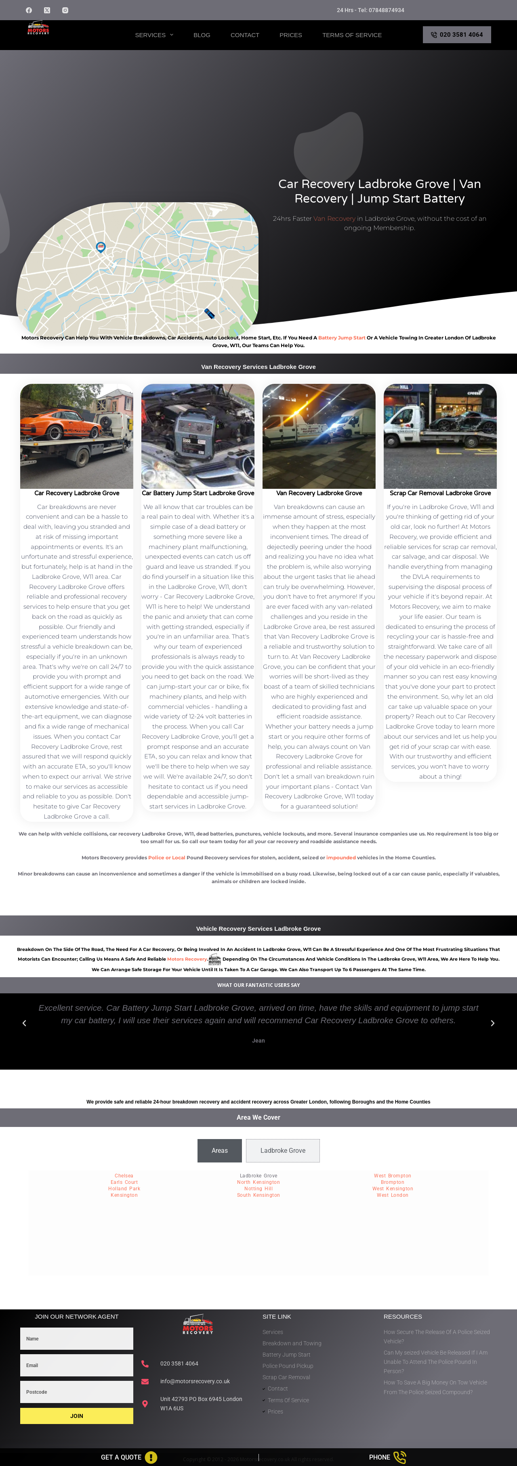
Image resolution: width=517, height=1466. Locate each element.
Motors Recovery (64, 42)
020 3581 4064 (457, 34)
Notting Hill (258, 1189)
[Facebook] (29, 10)
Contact (245, 34)
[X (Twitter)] (47, 10)
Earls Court (124, 1182)
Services (156, 35)
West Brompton (393, 1176)
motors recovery (187, 959)
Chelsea (124, 1176)
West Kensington (393, 1189)
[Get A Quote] (129, 1457)
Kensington (124, 1195)
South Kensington (258, 1195)
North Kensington (258, 1182)
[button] (24, 1023)
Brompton (392, 1182)
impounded (341, 857)
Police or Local (166, 857)
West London (393, 1195)
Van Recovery (334, 218)
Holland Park (124, 1189)
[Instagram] (65, 10)
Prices (291, 34)
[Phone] (388, 1457)
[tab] (220, 1150)
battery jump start (342, 338)
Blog (201, 34)
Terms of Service (352, 34)
